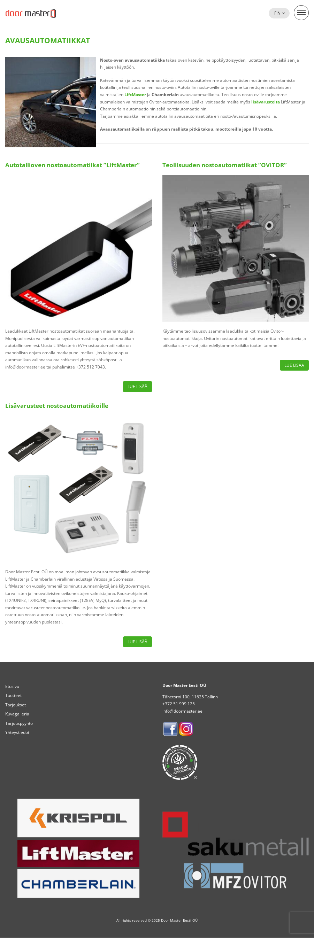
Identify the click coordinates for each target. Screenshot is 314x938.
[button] (279, 13)
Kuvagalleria (17, 714)
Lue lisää (137, 386)
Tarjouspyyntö (19, 723)
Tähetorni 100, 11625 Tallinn (190, 697)
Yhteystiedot (17, 732)
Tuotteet (13, 695)
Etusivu (12, 686)
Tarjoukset (15, 705)
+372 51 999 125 (178, 704)
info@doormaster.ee (182, 711)
